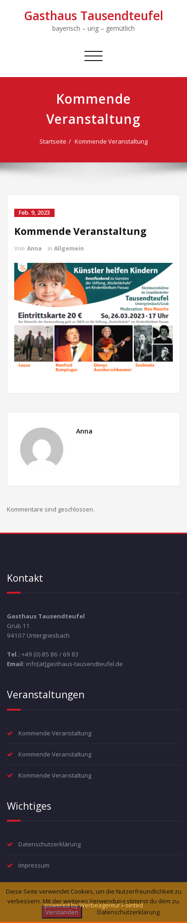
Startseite (52, 141)
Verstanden (61, 912)
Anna (34, 248)
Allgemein (69, 248)
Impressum (34, 865)
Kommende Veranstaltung (111, 141)
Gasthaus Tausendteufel (93, 15)
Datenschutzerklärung (49, 844)
